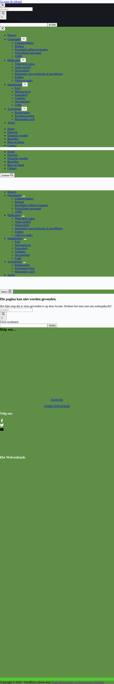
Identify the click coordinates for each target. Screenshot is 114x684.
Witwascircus (23, 245)
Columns (20, 251)
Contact (12, 168)
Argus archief (23, 221)
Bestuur (19, 201)
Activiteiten (15, 261)
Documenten (22, 255)
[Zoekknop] (3, 316)
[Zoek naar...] (16, 310)
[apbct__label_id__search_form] (23, 326)
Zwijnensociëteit (24, 268)
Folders (19, 231)
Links (18, 258)
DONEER (57, 399)
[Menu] (6, 292)
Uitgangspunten (24, 198)
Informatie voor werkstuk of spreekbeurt (39, 228)
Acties (11, 274)
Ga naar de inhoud (11, 1)
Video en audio (24, 235)
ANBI (18, 211)
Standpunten (15, 238)
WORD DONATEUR (57, 406)
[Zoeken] (7, 175)
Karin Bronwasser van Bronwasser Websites (77, 682)
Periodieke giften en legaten (31, 205)
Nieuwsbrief (22, 225)
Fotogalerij (21, 248)
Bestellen (12, 161)
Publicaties (14, 215)
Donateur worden (17, 158)
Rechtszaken (22, 264)
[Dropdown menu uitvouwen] (23, 196)
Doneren (12, 155)
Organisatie (14, 195)
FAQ (17, 241)
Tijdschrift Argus (25, 218)
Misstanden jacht (25, 271)
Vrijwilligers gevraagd (28, 208)
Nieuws (11, 191)
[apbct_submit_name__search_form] (52, 326)
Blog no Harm (15, 165)
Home (11, 151)
